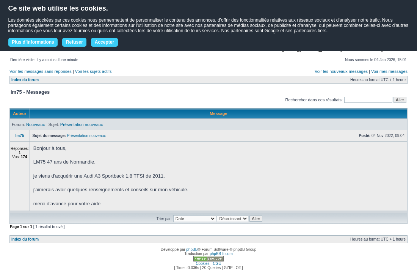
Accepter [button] (104, 42)
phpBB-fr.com (221, 254)
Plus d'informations (33, 42)
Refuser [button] (74, 42)
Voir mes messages (389, 71)
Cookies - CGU (208, 263)
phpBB (192, 249)
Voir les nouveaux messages (341, 71)
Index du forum (25, 80)
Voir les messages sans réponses (40, 71)
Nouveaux (35, 124)
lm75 (20, 136)
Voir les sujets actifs (93, 71)
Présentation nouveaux (81, 124)
